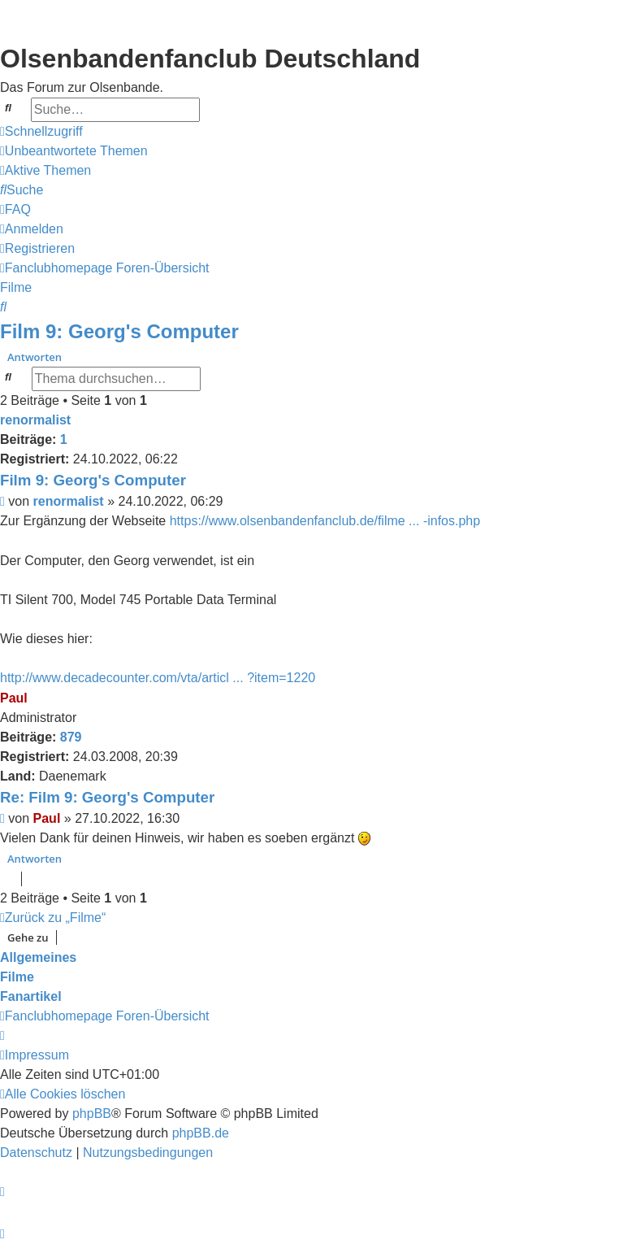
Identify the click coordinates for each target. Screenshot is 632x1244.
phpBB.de (200, 1133)
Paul (14, 698)
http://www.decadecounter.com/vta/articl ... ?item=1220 (157, 678)
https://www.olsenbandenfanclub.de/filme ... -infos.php (325, 521)
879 (71, 737)
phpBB (91, 1113)
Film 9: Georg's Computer (119, 331)
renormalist (35, 420)
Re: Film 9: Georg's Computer (107, 797)
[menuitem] (74, 151)
